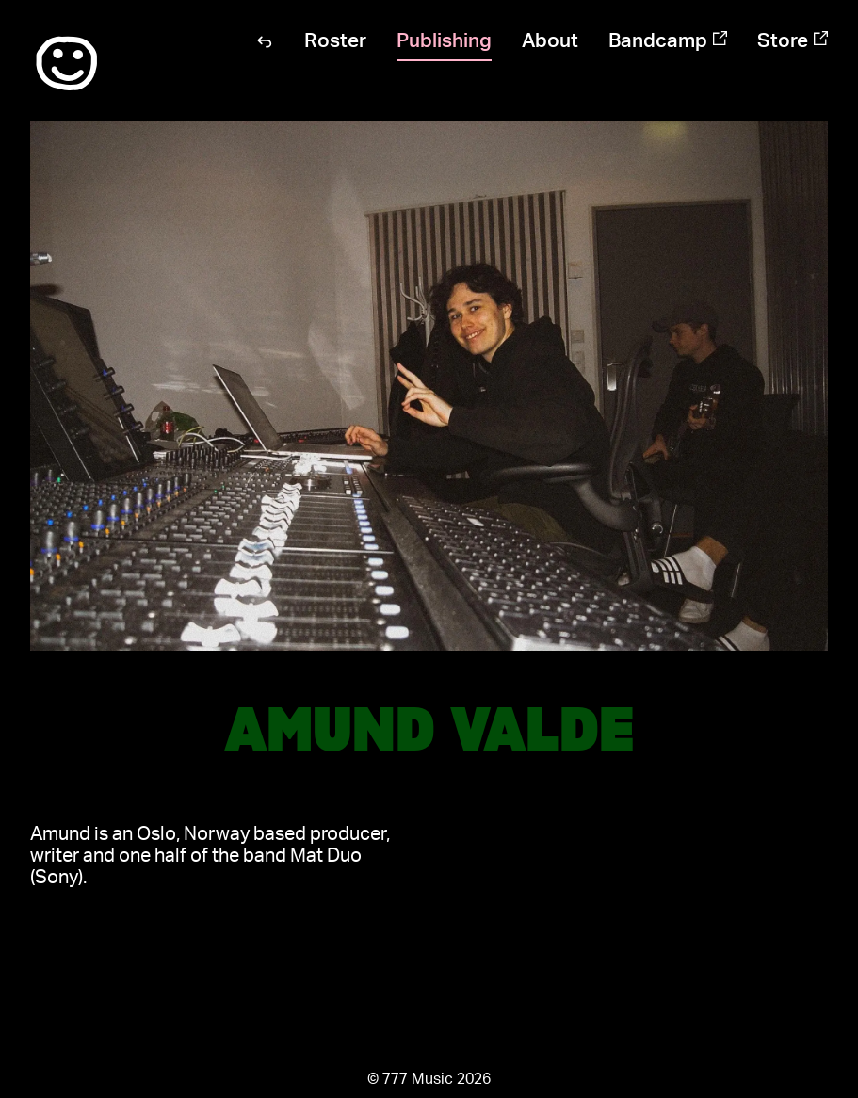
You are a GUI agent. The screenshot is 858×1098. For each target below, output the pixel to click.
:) (66, 64)
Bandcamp (667, 41)
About (550, 41)
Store (792, 41)
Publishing (444, 41)
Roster (335, 41)
